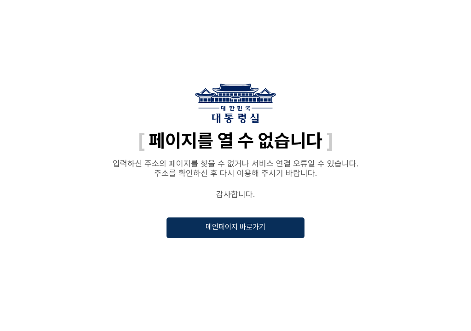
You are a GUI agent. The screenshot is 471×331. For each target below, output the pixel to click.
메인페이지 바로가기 (235, 227)
